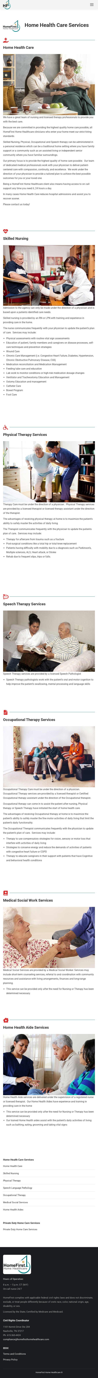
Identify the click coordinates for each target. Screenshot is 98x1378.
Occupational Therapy (14, 1195)
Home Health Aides (13, 1209)
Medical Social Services (15, 1202)
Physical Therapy (12, 1180)
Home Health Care (12, 1166)
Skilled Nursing (11, 1173)
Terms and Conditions (14, 1354)
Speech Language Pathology (17, 1188)
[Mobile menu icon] (92, 5)
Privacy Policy (10, 1359)
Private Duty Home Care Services (20, 1229)
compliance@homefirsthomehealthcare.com (26, 1339)
